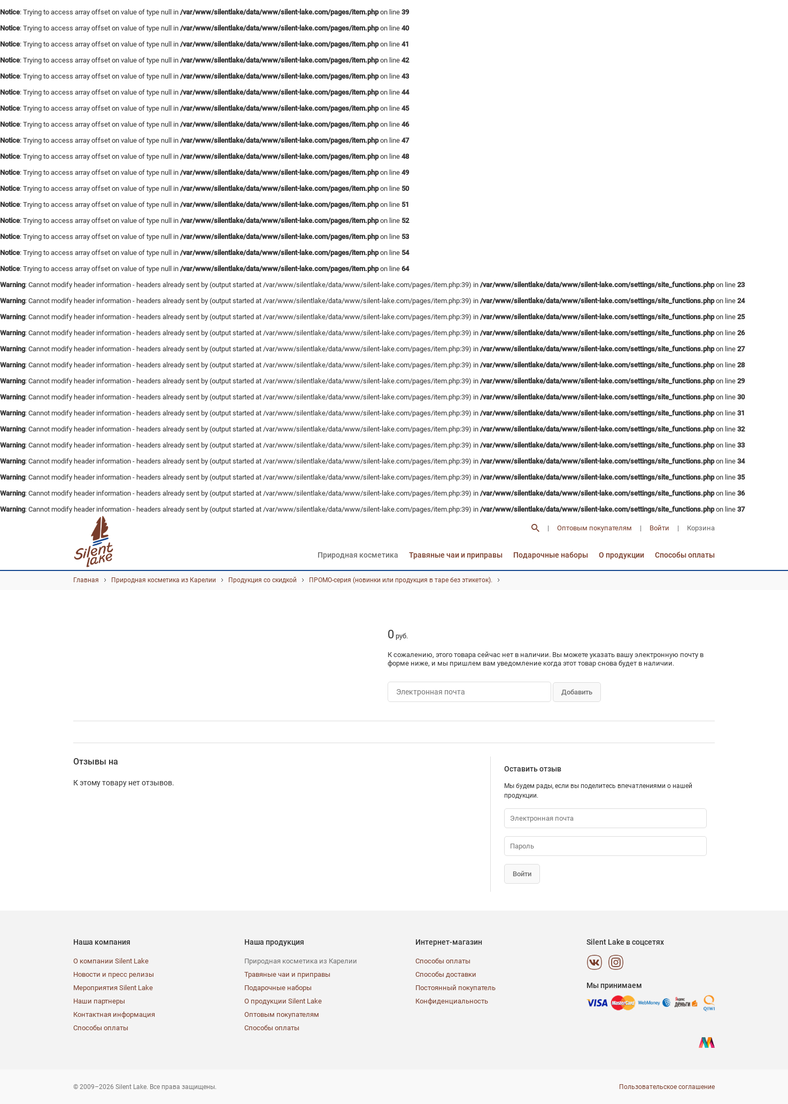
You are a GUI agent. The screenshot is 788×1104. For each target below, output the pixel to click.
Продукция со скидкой (262, 580)
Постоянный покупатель (455, 988)
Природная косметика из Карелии (163, 580)
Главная (86, 580)
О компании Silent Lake (111, 961)
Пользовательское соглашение (667, 1087)
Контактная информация (114, 1014)
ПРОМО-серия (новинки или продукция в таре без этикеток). (400, 580)
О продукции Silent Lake (283, 1001)
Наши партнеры (99, 1001)
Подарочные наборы (550, 555)
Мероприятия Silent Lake (113, 988)
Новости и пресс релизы (113, 974)
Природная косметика (358, 555)
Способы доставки (445, 974)
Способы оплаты (685, 555)
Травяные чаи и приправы (456, 555)
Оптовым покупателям (594, 528)
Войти (659, 528)
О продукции (621, 555)
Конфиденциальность (451, 1001)
